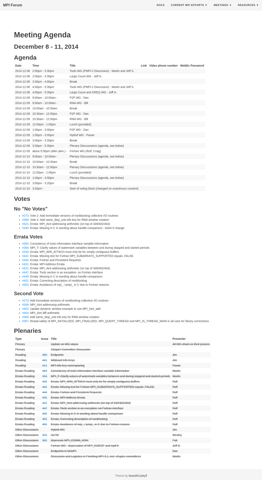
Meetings (221, 9)
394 (44, 376)
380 (44, 354)
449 (44, 413)
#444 (25, 260)
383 (44, 370)
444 (44, 392)
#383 (25, 243)
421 (44, 403)
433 (44, 381)
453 (44, 424)
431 (44, 397)
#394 (25, 247)
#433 (25, 251)
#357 (25, 321)
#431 (25, 264)
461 (44, 360)
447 (44, 408)
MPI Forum (12, 9)
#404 (25, 313)
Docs (161, 9)
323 (44, 435)
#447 (25, 272)
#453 (25, 284)
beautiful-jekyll (138, 475)
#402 (25, 308)
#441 (25, 256)
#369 (25, 219)
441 (44, 387)
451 (44, 419)
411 (44, 365)
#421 (25, 224)
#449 (25, 228)
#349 (25, 304)
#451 (25, 280)
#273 (25, 215)
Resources (246, 9)
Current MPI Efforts (187, 9)
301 (44, 440)
